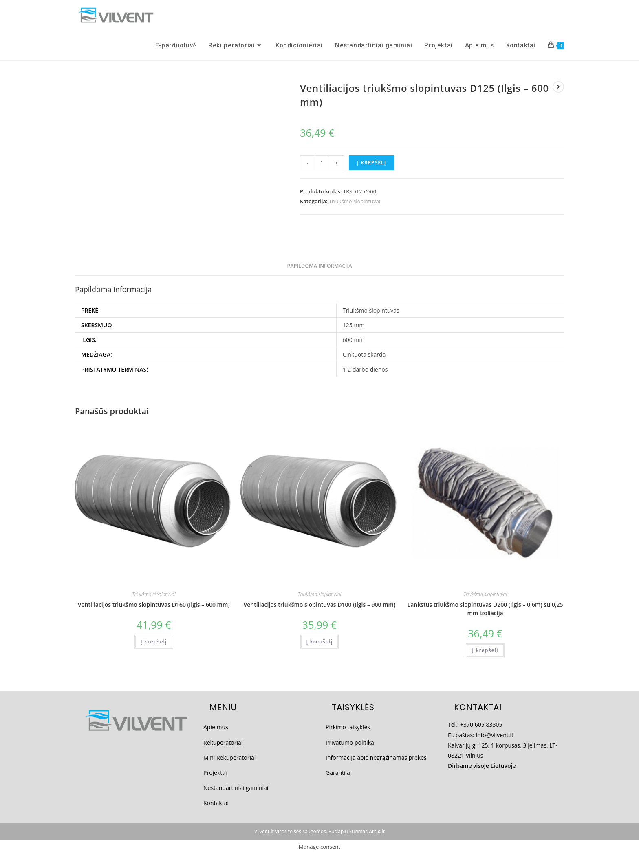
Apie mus (215, 727)
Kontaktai (216, 803)
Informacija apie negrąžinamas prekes (376, 757)
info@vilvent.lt (494, 735)
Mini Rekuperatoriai (229, 757)
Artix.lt (377, 831)
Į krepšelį (371, 162)
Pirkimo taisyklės (348, 727)
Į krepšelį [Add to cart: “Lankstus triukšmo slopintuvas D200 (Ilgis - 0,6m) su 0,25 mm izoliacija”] (485, 650)
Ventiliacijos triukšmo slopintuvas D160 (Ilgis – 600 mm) (154, 604)
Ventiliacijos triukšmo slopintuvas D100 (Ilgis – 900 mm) (319, 604)
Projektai (215, 772)
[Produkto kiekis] (322, 162)
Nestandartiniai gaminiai (235, 788)
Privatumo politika (350, 742)
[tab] (319, 266)
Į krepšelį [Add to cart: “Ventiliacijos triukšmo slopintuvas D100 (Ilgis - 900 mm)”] (319, 641)
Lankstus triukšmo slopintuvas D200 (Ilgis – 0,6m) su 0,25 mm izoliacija (485, 609)
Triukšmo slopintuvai (354, 201)
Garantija (338, 772)
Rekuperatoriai (222, 742)
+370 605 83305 (481, 724)
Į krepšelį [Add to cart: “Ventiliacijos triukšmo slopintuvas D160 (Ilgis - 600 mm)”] (154, 641)
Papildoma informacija (319, 265)
